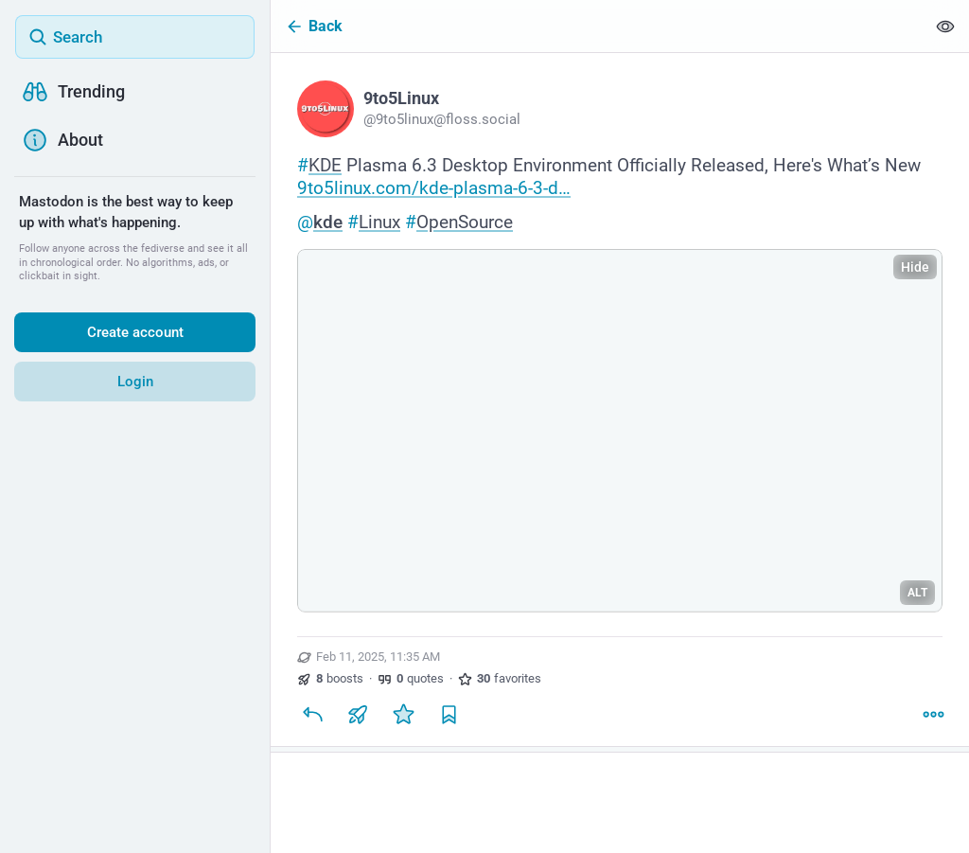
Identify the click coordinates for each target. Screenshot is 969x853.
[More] (933, 714)
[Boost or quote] (358, 714)
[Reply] (312, 714)
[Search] (135, 37)
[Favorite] (403, 714)
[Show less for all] (945, 26)
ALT (917, 592)
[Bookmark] (448, 714)
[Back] (598, 26)
